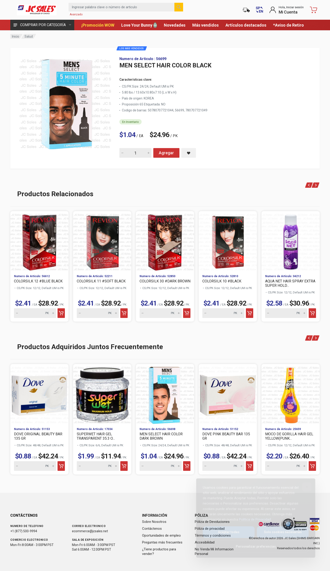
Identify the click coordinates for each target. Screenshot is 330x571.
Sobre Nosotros (154, 522)
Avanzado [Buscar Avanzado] (76, 14)
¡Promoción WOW (97, 25)
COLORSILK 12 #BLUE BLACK (38, 281)
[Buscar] (178, 7)
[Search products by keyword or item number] (126, 7)
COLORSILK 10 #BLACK (221, 281)
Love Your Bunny (139, 25)
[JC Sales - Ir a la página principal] (36, 10)
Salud (29, 36)
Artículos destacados (246, 25)
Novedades (174, 25)
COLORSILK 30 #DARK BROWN (165, 281)
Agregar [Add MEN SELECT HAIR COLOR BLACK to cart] (166, 152)
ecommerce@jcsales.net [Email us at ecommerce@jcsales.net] (90, 531)
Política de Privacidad (251, 519)
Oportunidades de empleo (161, 535)
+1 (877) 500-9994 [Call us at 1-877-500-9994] (23, 531)
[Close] (303, 486)
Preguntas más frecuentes (162, 542)
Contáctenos (152, 529)
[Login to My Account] (286, 10)
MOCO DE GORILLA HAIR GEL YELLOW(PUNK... (289, 436)
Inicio (15, 36)
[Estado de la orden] (246, 10)
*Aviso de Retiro (288, 25)
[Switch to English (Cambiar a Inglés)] (259, 10)
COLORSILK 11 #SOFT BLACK (101, 281)
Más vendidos (205, 25)
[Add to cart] (61, 313)
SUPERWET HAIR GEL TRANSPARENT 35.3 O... (96, 436)
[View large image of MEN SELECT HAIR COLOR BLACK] (65, 102)
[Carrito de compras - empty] (313, 10)
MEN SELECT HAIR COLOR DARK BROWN (161, 436)
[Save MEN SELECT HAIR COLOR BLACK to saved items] (188, 153)
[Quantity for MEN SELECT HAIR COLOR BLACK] (135, 153)
